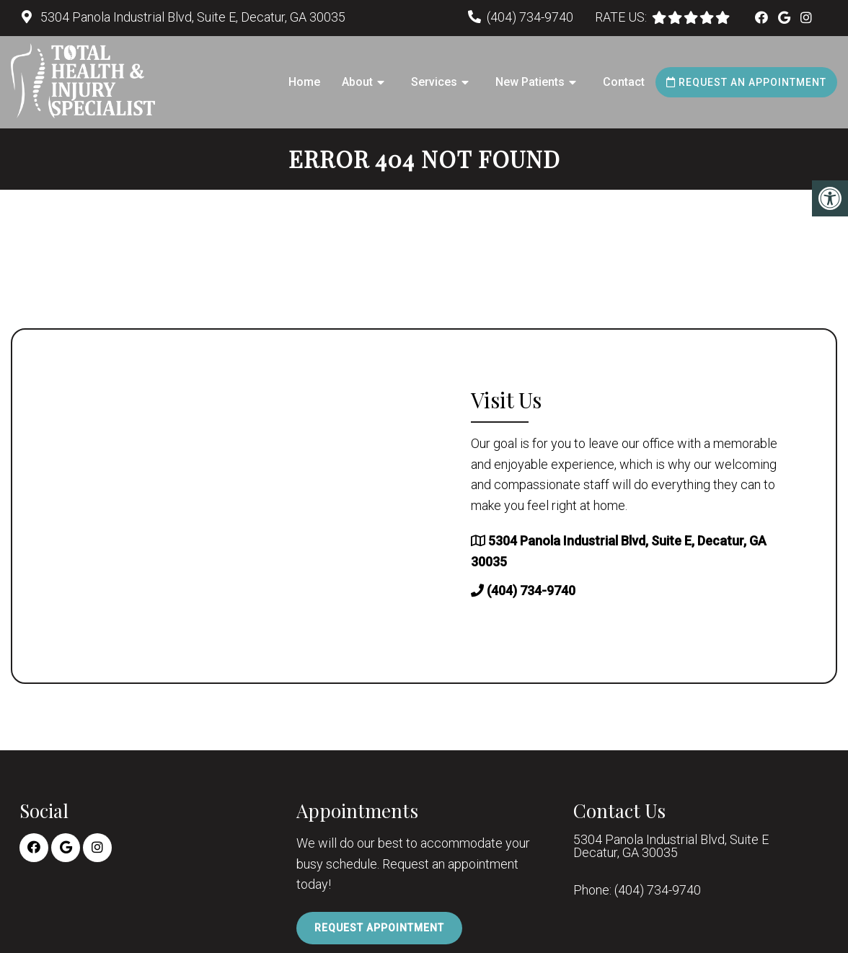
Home (304, 82)
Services (434, 82)
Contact (624, 82)
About (357, 82)
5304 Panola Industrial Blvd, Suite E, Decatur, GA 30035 (191, 17)
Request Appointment (379, 928)
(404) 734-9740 (530, 17)
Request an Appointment (746, 82)
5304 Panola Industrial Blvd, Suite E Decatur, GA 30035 (671, 846)
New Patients (530, 82)
